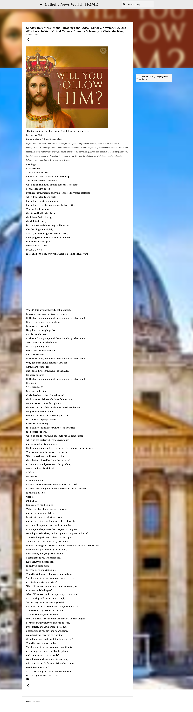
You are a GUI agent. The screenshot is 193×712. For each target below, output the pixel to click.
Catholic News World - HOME (71, 4)
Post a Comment (33, 702)
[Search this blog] (140, 4)
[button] (27, 39)
